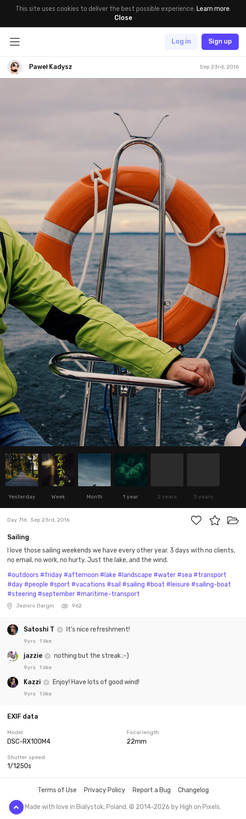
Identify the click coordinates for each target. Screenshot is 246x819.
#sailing (133, 584)
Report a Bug (152, 790)
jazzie (34, 656)
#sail (114, 584)
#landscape (135, 575)
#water (164, 575)
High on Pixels (200, 807)
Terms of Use (57, 790)
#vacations (88, 584)
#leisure (178, 584)
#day (15, 584)
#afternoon (81, 575)
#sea (184, 575)
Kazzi (33, 682)
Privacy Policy (104, 790)
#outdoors (23, 575)
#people (36, 584)
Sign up (220, 41)
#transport (209, 575)
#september (56, 594)
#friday (51, 575)
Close (123, 18)
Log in (181, 41)
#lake (108, 575)
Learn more (213, 9)
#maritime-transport (108, 594)
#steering (21, 594)
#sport (59, 584)
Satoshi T (40, 629)
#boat (155, 584)
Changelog (193, 790)
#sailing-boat (211, 584)
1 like (45, 641)
